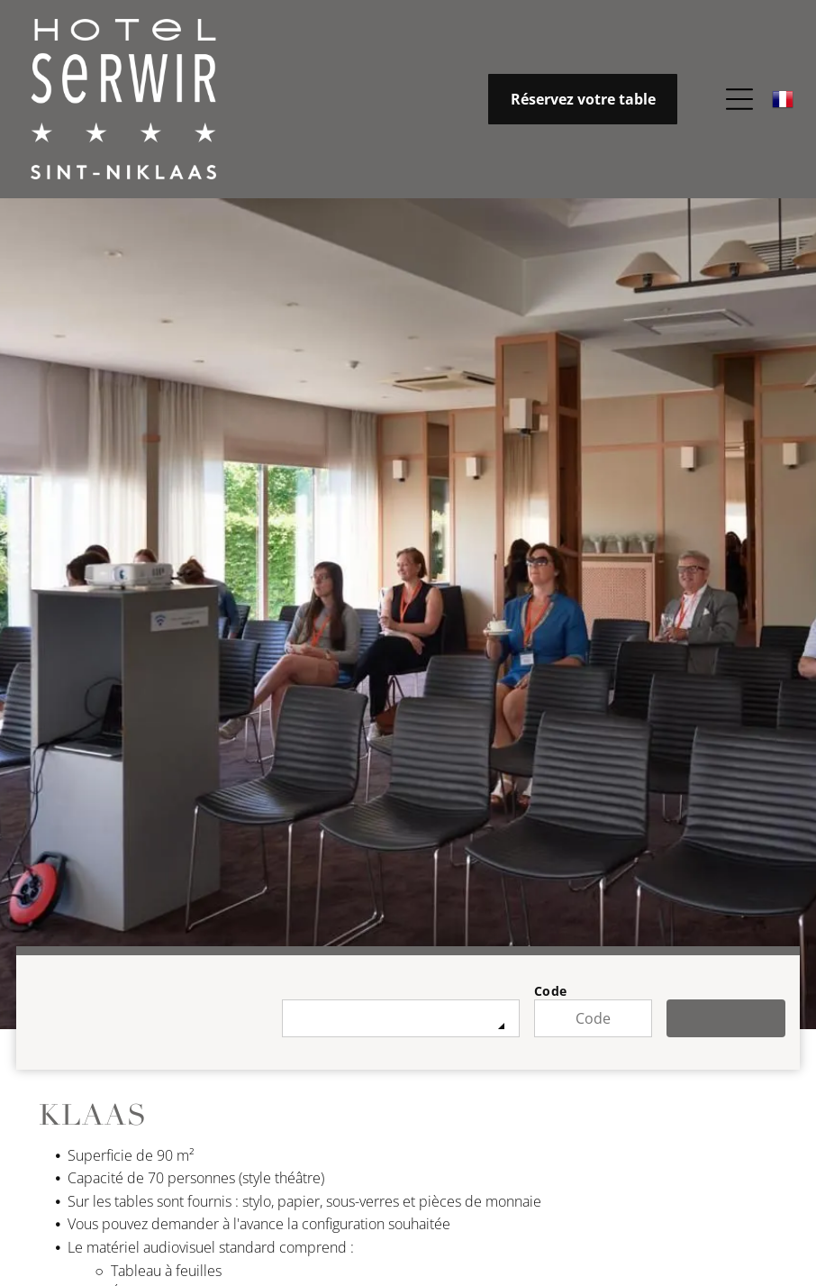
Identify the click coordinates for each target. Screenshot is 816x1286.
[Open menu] (739, 100)
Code (550, 990)
